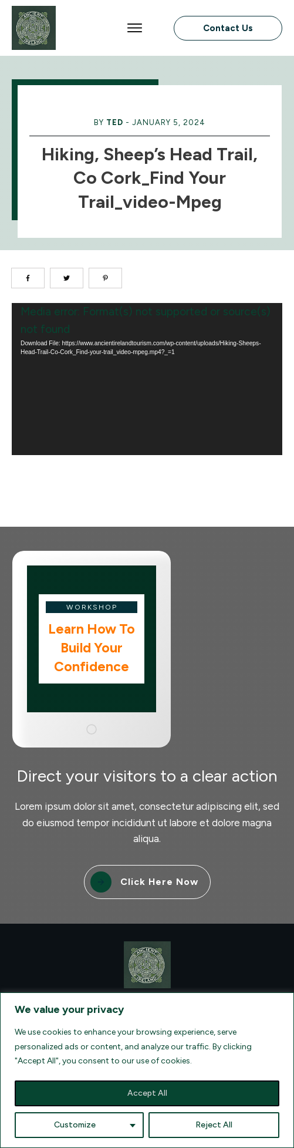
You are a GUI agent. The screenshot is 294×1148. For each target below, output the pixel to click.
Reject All (213, 1125)
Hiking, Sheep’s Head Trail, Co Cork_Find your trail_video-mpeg (150, 178)
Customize (75, 1125)
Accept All (147, 1093)
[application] (147, 379)
